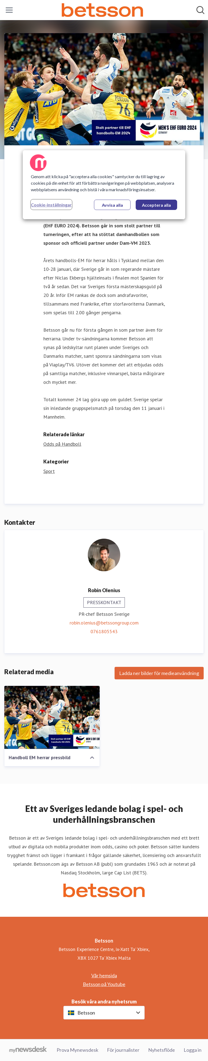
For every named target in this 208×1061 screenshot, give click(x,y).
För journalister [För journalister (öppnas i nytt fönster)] (123, 1050)
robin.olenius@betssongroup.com (104, 623)
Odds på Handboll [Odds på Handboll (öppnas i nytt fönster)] (62, 444)
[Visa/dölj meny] (9, 10)
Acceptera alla (156, 205)
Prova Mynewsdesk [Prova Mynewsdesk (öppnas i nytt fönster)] (77, 1050)
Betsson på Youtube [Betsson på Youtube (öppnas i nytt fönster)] (104, 984)
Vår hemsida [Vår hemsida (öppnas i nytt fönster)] (104, 975)
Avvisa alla (112, 205)
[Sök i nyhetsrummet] (200, 10)
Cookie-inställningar (51, 204)
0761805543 (104, 631)
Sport (49, 471)
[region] (104, 184)
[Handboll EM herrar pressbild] (52, 717)
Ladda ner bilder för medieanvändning (159, 673)
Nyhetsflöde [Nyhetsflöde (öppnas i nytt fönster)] (161, 1050)
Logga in (193, 1050)
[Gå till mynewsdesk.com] (28, 1050)
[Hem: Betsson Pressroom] (102, 10)
